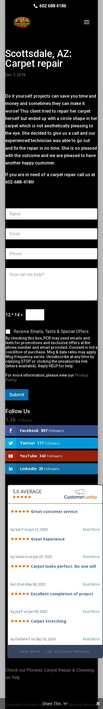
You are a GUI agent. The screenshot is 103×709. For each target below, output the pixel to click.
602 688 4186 (52, 5)
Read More (91, 529)
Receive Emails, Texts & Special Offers (51, 331)
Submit (16, 394)
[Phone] (51, 254)
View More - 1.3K (55, 651)
